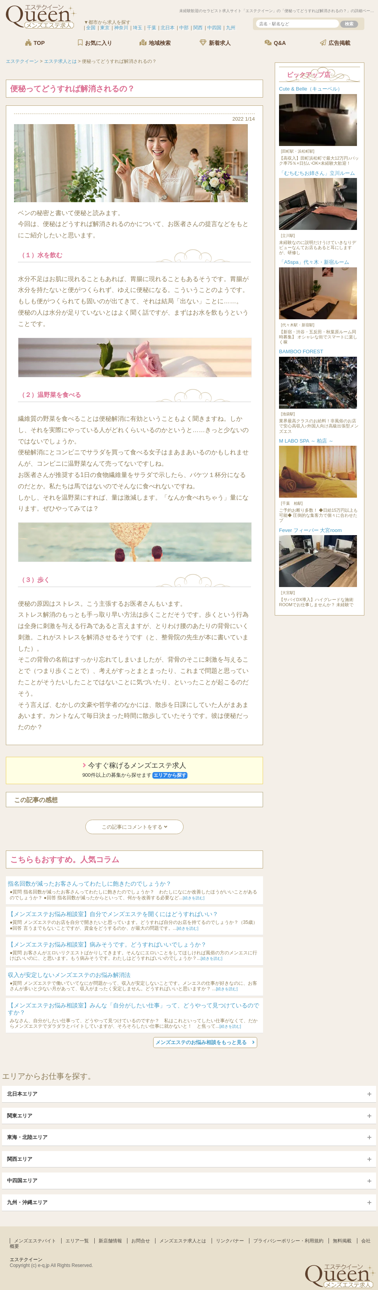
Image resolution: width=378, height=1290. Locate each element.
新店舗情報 (110, 1241)
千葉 (151, 27)
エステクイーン (26, 1259)
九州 (230, 27)
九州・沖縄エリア (27, 1202)
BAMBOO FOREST (301, 351)
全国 (90, 27)
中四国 (214, 27)
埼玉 (137, 27)
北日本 (168, 27)
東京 (105, 27)
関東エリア (19, 1116)
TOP (34, 42)
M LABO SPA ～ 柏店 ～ (306, 441)
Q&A (275, 42)
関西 (198, 27)
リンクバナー (230, 1241)
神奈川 (121, 27)
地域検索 (155, 42)
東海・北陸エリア (27, 1137)
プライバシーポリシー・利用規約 (288, 1241)
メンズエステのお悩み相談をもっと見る (205, 1042)
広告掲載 (335, 42)
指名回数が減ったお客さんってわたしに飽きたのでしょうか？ (89, 883)
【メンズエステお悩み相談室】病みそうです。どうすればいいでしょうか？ (107, 944)
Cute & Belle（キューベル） (311, 89)
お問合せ (140, 1241)
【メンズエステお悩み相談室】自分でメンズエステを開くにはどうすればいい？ (113, 914)
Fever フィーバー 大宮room (310, 530)
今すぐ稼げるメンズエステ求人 (134, 770)
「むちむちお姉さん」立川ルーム (317, 173)
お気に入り (95, 42)
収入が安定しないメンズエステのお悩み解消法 (69, 975)
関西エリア (19, 1159)
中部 (184, 27)
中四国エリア (22, 1180)
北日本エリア (22, 1094)
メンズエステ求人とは (182, 1241)
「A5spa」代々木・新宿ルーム (314, 262)
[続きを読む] (194, 898)
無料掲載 (342, 1241)
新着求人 (215, 42)
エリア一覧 (77, 1241)
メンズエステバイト (35, 1241)
